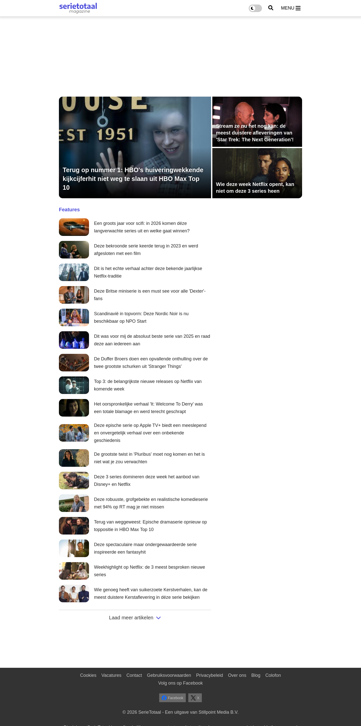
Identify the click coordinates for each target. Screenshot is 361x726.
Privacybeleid (209, 675)
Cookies (88, 675)
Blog (255, 675)
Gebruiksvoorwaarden (169, 675)
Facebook (172, 697)
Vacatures (112, 675)
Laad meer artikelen (135, 617)
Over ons (237, 675)
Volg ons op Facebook (180, 683)
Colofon (273, 675)
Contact (134, 675)
